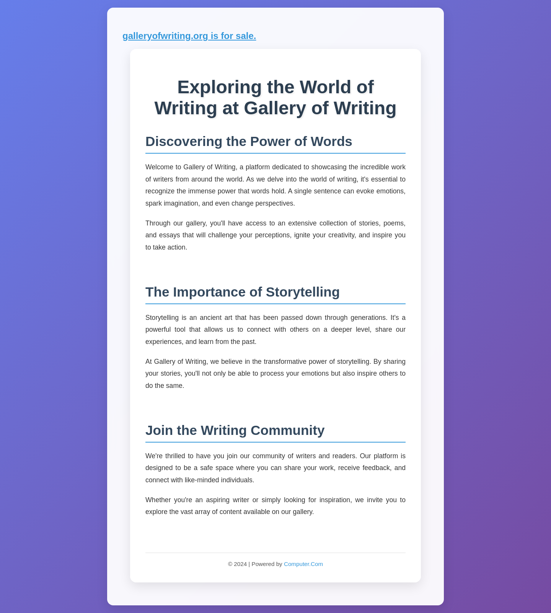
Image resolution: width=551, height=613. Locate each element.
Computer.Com (303, 564)
